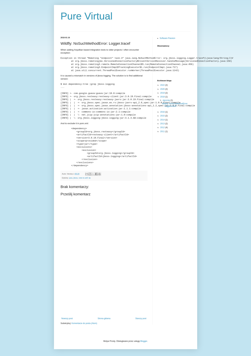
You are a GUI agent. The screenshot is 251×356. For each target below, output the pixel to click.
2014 (162, 120)
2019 (162, 93)
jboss (75, 178)
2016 (162, 112)
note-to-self (83, 178)
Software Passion (167, 38)
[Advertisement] (104, 292)
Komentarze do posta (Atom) (84, 323)
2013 (162, 123)
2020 (162, 89)
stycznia (166, 100)
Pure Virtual (87, 16)
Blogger (143, 341)
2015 (162, 116)
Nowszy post (67, 318)
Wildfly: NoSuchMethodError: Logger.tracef (175, 104)
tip (89, 178)
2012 (162, 127)
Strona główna (104, 318)
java (70, 178)
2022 (162, 85)
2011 (162, 131)
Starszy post (140, 318)
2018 (162, 97)
